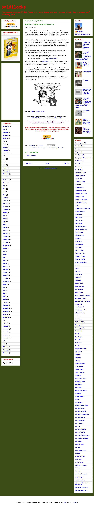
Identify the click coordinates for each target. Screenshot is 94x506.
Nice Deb (78, 334)
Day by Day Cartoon (81, 229)
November (6, 177)
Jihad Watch (79, 292)
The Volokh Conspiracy (82, 435)
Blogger (76, 502)
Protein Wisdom (80, 363)
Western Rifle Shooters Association (82, 483)
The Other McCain (80, 429)
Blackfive (78, 184)
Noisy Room (79, 340)
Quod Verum (79, 366)
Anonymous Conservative (83, 158)
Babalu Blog (79, 170)
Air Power (86, 80)
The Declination (80, 417)
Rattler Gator (79, 369)
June (4, 159)
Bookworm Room (80, 190)
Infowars (77, 271)
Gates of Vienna (80, 256)
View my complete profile (82, 34)
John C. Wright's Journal (82, 295)
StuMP (77, 399)
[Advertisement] (11, 91)
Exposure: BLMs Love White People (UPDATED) (87, 130)
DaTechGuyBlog (36, 117)
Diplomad (78, 238)
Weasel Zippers (79, 480)
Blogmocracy (79, 187)
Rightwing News (80, 381)
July (4, 129)
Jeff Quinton (79, 289)
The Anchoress (79, 408)
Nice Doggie (79, 337)
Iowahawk (78, 277)
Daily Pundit (79, 217)
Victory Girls (79, 462)
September (6, 126)
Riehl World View (80, 378)
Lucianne (78, 316)
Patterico (78, 354)
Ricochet (78, 375)
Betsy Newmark (80, 175)
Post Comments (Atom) (50, 168)
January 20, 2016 (53, 58)
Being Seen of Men (56, 117)
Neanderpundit (79, 328)
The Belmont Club (80, 411)
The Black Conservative (82, 414)
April (4, 144)
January (5, 132)
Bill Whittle (78, 178)
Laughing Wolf (79, 307)
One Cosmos (79, 346)
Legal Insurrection (80, 310)
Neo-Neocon (79, 331)
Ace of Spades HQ (80, 143)
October (5, 138)
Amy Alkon (78, 152)
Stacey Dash (61, 147)
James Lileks (79, 283)
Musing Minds (79, 325)
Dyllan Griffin (79, 244)
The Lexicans (79, 423)
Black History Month (43, 147)
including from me (47, 61)
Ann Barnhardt (79, 155)
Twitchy (77, 453)
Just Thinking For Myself (82, 301)
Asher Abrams (79, 164)
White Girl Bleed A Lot (81, 487)
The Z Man (78, 441)
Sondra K (78, 393)
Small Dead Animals (81, 390)
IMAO (77, 268)
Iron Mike (78, 280)
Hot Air (77, 265)
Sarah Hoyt (78, 384)
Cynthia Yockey (80, 211)
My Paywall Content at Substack (86, 64)
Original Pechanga (80, 348)
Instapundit (78, 274)
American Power (80, 146)
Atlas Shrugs (79, 167)
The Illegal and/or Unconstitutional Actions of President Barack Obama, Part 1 (83, 55)
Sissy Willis (78, 387)
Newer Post (28, 163)
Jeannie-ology (79, 286)
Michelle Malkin (80, 322)
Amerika (77, 149)
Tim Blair (78, 447)
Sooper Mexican (80, 396)
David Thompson (80, 226)
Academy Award (33, 147)
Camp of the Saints (81, 193)
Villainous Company (81, 465)
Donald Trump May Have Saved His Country (86, 122)
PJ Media (78, 357)
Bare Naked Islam (80, 172)
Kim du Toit (78, 304)
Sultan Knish (79, 402)
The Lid (77, 426)
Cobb (76, 205)
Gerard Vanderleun (80, 262)
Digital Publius (79, 235)
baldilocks (13, 7)
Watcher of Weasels (81, 474)
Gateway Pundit (80, 259)
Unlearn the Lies (80, 456)
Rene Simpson (79, 372)
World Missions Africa (81, 490)
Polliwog (77, 360)
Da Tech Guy (79, 214)
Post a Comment (31, 155)
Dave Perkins (79, 220)
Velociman (78, 459)
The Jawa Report (80, 420)
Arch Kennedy (79, 161)
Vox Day (77, 471)
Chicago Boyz (79, 196)
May (4, 162)
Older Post (66, 163)
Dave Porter (78, 223)
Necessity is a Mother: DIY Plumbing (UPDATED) (87, 92)
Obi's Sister (78, 343)
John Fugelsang (53, 147)
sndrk (65, 502)
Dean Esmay (79, 232)
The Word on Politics (81, 438)
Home (47, 163)
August (5, 183)
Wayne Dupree (79, 477)
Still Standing (87, 71)
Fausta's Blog (79, 250)
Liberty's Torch (79, 313)
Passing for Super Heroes (38, 111)
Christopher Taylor (80, 202)
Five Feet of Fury (80, 253)
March (5, 147)
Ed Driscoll (78, 247)
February (5, 200)
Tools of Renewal (80, 450)
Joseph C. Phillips (80, 298)
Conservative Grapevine (82, 208)
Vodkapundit (79, 468)
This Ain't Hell (79, 444)
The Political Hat (80, 432)
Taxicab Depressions (81, 405)
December (6, 135)
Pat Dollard (78, 351)
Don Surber (78, 241)
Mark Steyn (78, 319)
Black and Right (80, 181)
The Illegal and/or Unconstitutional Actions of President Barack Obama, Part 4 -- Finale (83, 102)
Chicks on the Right (81, 199)
